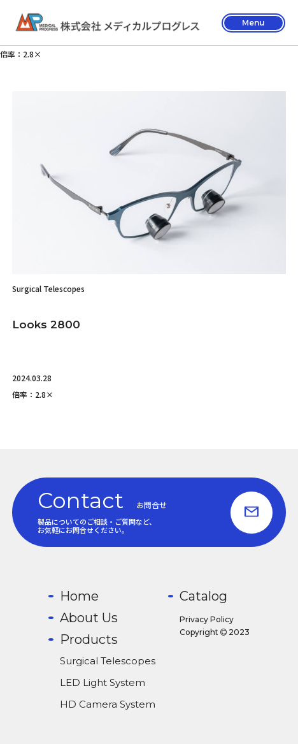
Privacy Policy (207, 619)
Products (89, 639)
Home (79, 596)
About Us (89, 617)
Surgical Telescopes (107, 661)
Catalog (203, 596)
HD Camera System (107, 704)
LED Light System (102, 682)
